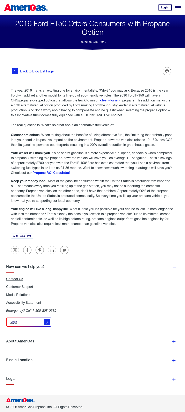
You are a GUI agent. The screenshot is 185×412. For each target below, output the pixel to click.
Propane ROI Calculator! (51, 173)
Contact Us (14, 279)
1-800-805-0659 (44, 310)
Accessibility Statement (23, 302)
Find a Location (19, 360)
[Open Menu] (178, 8)
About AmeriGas (20, 341)
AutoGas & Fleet (23, 236)
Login (166, 8)
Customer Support (19, 287)
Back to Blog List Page (33, 71)
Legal (10, 378)
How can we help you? (25, 266)
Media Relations (18, 295)
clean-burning (110, 100)
